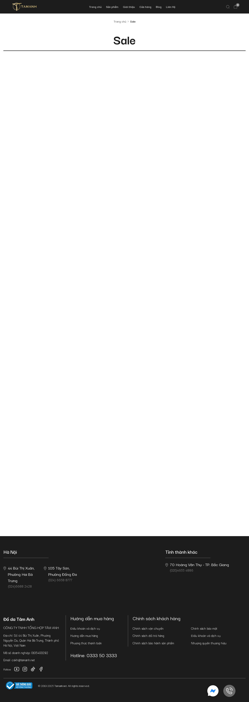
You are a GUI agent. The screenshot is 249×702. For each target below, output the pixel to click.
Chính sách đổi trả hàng (148, 635)
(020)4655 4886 (197, 567)
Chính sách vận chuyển (148, 628)
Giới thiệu (129, 7)
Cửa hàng (145, 7)
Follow (7, 669)
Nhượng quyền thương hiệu (208, 642)
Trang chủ (95, 7)
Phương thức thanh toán (86, 642)
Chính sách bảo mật (204, 628)
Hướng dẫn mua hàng (84, 635)
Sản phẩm (112, 7)
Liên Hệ (170, 7)
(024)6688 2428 (19, 577)
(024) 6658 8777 (60, 573)
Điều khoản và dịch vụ (85, 628)
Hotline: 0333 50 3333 (93, 655)
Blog (158, 7)
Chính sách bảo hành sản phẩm (153, 642)
